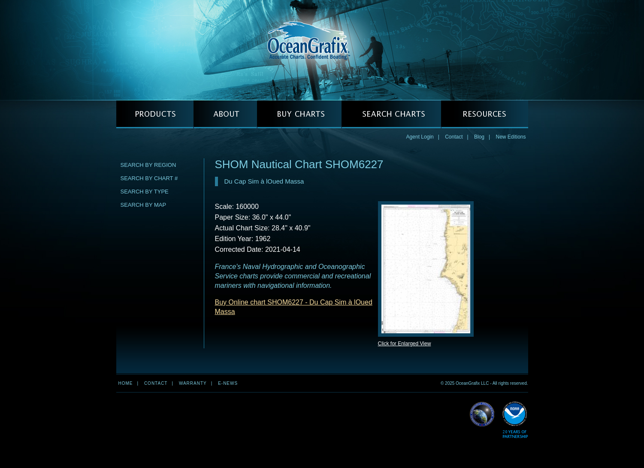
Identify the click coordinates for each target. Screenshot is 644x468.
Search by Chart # (149, 178)
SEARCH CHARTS (391, 114)
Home (125, 383)
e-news (228, 383)
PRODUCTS (155, 114)
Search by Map (143, 205)
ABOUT (225, 114)
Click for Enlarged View (404, 344)
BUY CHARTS (299, 114)
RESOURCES (484, 114)
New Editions (511, 137)
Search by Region (148, 165)
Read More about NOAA (515, 420)
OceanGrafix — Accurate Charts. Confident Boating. (322, 49)
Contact (454, 137)
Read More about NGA (482, 414)
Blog (479, 137)
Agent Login (420, 137)
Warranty (193, 383)
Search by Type (145, 191)
